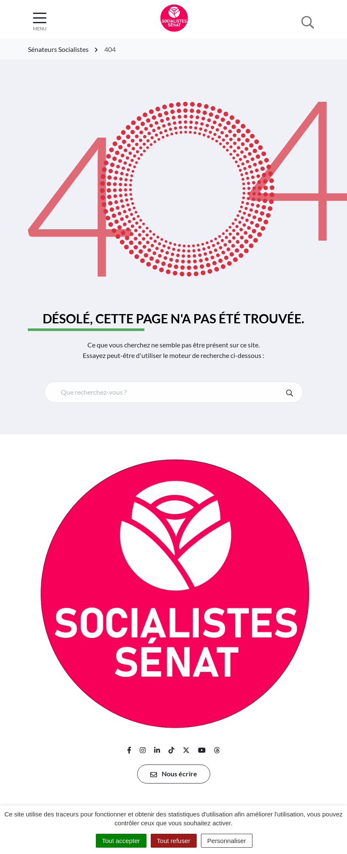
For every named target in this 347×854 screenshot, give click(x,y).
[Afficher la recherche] (307, 21)
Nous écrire (173, 774)
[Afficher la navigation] (40, 22)
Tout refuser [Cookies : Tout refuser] (173, 840)
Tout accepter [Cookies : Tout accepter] (121, 840)
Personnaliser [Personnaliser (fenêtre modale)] (226, 840)
